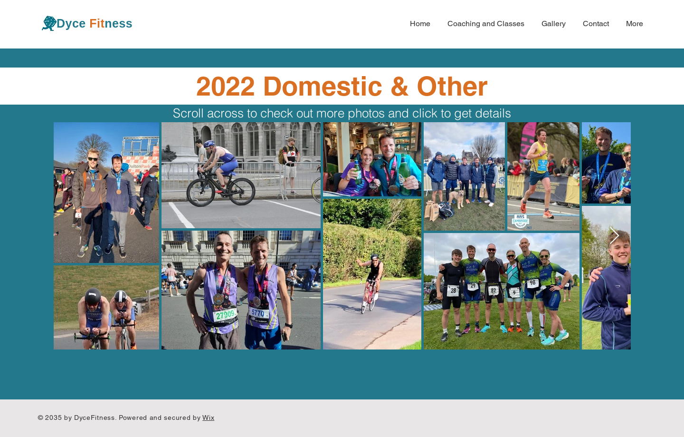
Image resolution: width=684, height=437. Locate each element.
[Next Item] (614, 236)
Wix (208, 417)
